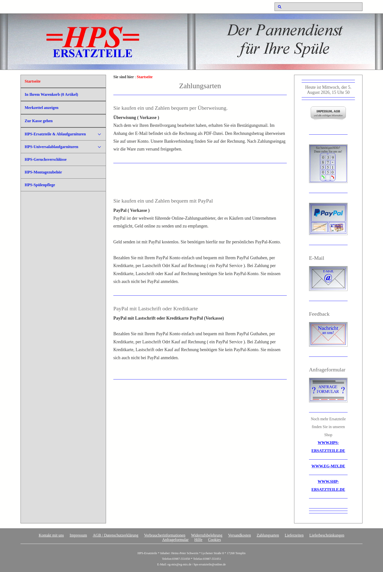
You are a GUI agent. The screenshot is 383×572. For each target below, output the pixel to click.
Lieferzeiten (294, 535)
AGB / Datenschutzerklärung (115, 535)
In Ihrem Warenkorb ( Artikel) (51, 94)
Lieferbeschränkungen (326, 535)
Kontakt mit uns (51, 535)
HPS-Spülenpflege (40, 185)
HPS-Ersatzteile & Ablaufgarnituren (55, 134)
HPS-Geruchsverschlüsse (46, 159)
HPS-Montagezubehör (43, 172)
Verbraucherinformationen (164, 535)
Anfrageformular (175, 540)
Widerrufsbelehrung (206, 535)
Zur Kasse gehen (39, 121)
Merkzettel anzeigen (41, 108)
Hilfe (198, 540)
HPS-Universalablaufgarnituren (51, 147)
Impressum (78, 535)
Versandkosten (239, 535)
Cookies (214, 540)
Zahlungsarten (268, 535)
